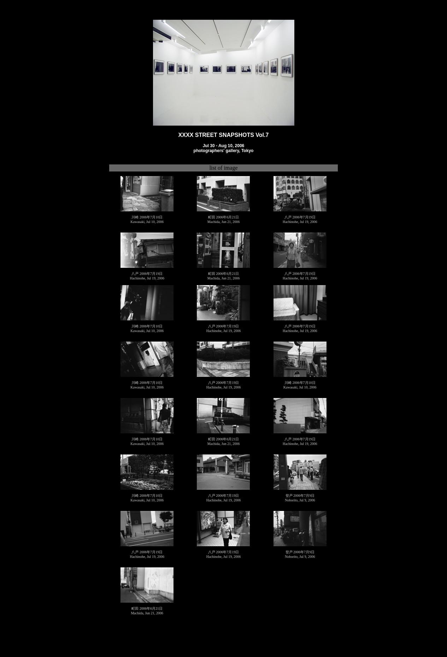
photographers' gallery (216, 149)
